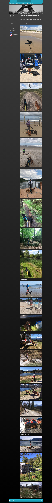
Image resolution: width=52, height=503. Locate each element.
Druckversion (11, 500)
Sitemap (14, 500)
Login (42, 500)
